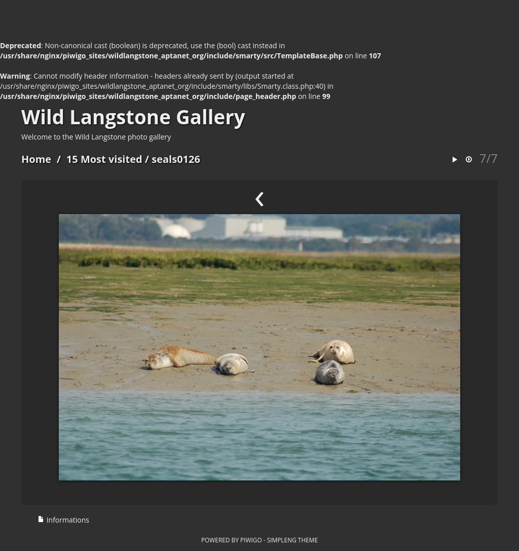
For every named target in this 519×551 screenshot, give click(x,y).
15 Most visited (104, 159)
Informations (63, 520)
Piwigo (251, 540)
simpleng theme (292, 540)
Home (36, 159)
